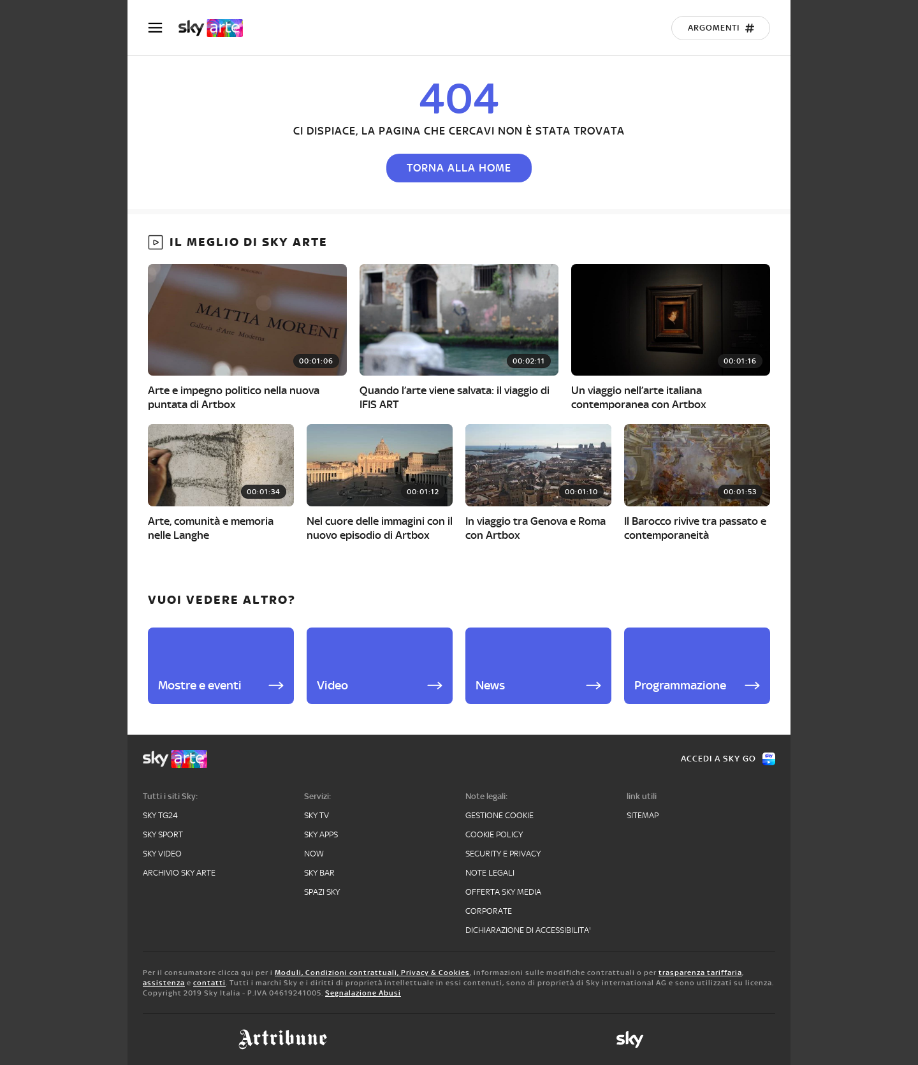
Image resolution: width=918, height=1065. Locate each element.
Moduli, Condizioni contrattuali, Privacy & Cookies (372, 972)
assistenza (164, 982)
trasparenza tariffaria (700, 972)
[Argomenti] (720, 28)
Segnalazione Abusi (363, 992)
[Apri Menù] (163, 28)
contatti (209, 982)
